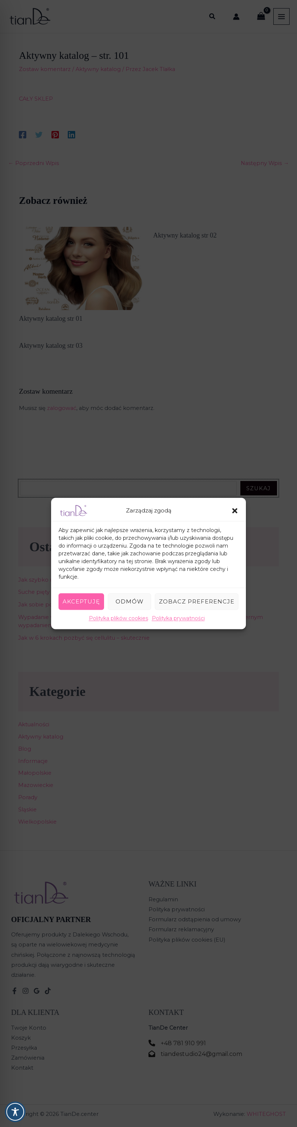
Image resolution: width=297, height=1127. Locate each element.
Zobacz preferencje (196, 601)
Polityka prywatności (178, 618)
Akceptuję (81, 601)
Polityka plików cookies (118, 618)
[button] (234, 510)
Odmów (130, 601)
